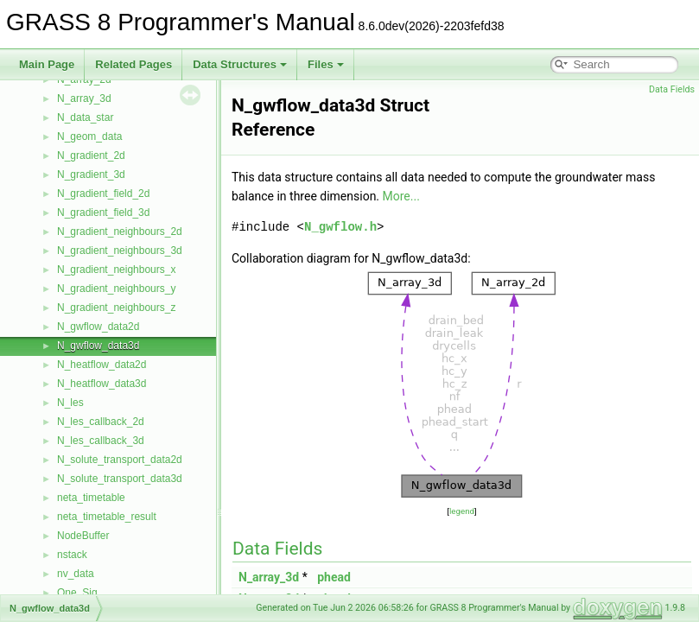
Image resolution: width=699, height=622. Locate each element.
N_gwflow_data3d (98, 346)
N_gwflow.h (340, 227)
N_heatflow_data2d (101, 365)
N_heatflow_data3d (101, 384)
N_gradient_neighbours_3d (119, 250)
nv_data (75, 574)
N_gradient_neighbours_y (116, 288)
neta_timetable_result (106, 517)
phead (334, 577)
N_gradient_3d (91, 174)
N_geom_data (89, 136)
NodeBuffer (83, 536)
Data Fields (672, 89)
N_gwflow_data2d (98, 327)
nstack (72, 555)
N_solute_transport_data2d (119, 460)
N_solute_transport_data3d (119, 479)
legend (461, 511)
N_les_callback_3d (100, 441)
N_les (70, 403)
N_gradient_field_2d (103, 193)
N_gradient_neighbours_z (116, 307)
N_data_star (85, 117)
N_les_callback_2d (100, 422)
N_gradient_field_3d (103, 212)
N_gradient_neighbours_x (116, 269)
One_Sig (77, 593)
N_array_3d (84, 98)
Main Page (46, 64)
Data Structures (240, 64)
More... (401, 196)
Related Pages (133, 64)
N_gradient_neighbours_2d (119, 231)
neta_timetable (91, 498)
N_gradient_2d (91, 155)
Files (326, 64)
